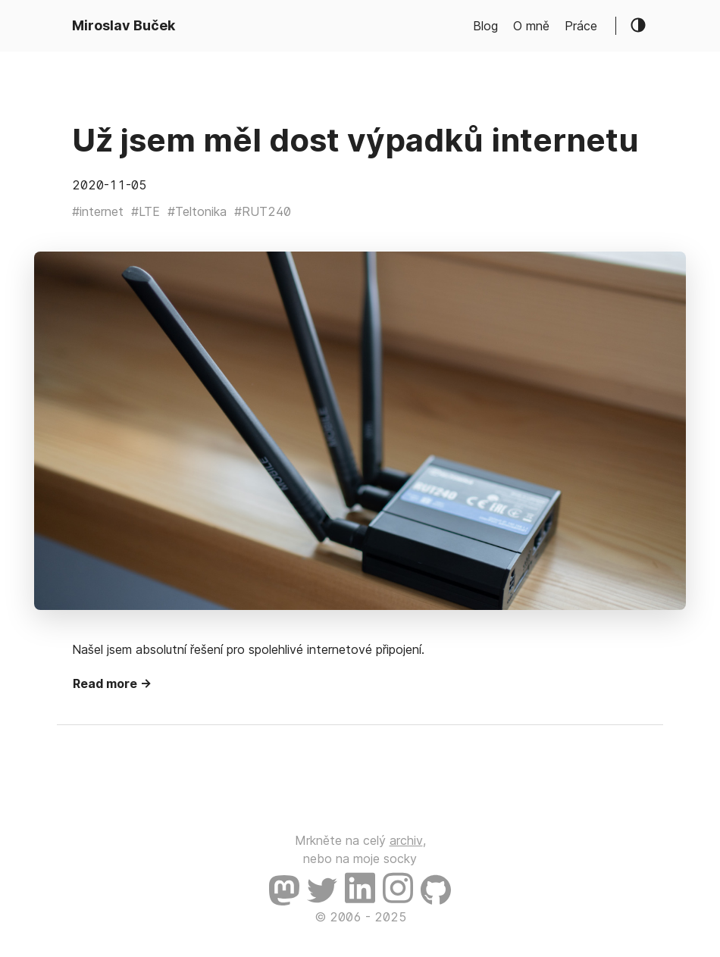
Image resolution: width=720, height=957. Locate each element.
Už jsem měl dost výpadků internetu (355, 139)
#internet (98, 211)
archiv (406, 840)
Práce (581, 25)
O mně (531, 25)
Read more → (112, 683)
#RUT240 (262, 211)
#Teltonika (197, 211)
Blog (485, 25)
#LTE (145, 211)
